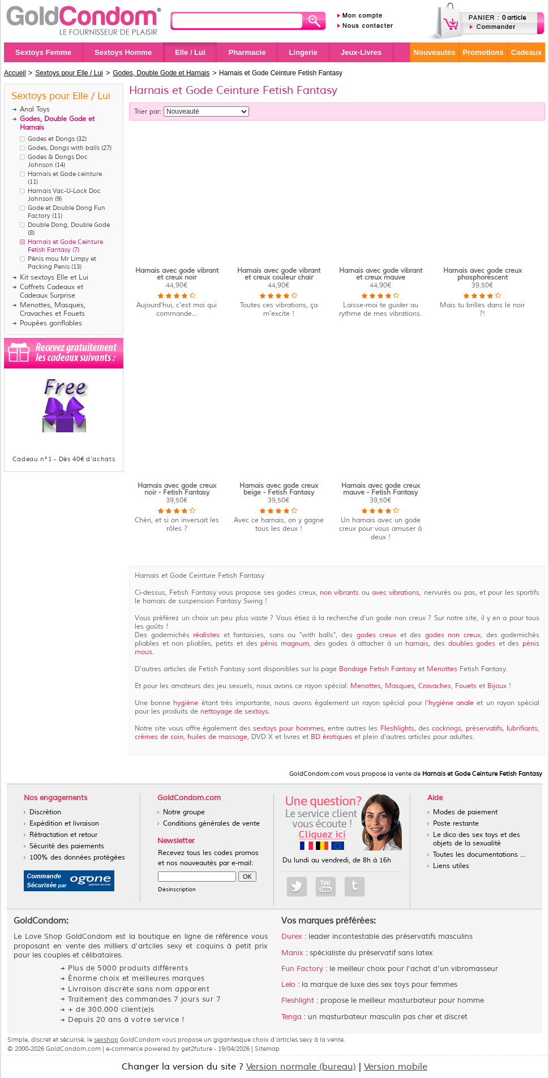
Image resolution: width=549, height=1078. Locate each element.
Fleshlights (397, 728)
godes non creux (453, 635)
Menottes (442, 669)
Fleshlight (297, 1000)
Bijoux (497, 686)
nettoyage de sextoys (233, 711)
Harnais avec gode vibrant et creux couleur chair (278, 274)
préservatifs (482, 728)
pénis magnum (284, 643)
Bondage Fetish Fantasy (378, 669)
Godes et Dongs (51, 139)
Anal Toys (35, 109)
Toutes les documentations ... (479, 855)
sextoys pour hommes (288, 728)
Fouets (466, 686)
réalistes (206, 635)
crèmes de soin (159, 737)
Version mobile (395, 1066)
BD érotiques (331, 737)
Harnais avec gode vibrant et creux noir (176, 274)
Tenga (291, 1016)
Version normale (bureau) (301, 1066)
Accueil (15, 73)
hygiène (185, 703)
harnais (416, 643)
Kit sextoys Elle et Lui (54, 277)
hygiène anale (452, 703)
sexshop (106, 1039)
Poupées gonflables (51, 323)
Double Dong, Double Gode (69, 225)
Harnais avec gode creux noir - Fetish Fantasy (177, 489)
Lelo (288, 984)
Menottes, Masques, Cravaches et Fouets (52, 309)
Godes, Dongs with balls (64, 148)
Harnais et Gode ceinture (65, 174)
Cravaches (434, 686)
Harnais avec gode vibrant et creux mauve (380, 274)
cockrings (446, 728)
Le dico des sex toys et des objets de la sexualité (476, 839)
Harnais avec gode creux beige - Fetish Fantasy (278, 489)
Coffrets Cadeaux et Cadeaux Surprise (51, 291)
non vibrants (339, 593)
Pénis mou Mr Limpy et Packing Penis (62, 262)
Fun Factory (302, 968)
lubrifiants (522, 728)
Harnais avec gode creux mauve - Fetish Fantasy (380, 489)
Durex (291, 936)
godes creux (378, 635)
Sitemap (267, 1049)
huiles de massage (217, 737)
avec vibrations (395, 593)
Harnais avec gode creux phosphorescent (482, 274)
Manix (292, 952)
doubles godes (473, 643)
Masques (399, 686)
